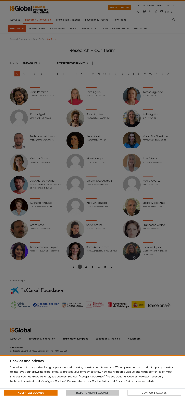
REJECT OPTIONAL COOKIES (92, 393)
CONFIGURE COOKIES (154, 393)
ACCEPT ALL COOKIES (31, 393)
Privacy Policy (124, 381)
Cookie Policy (100, 381)
